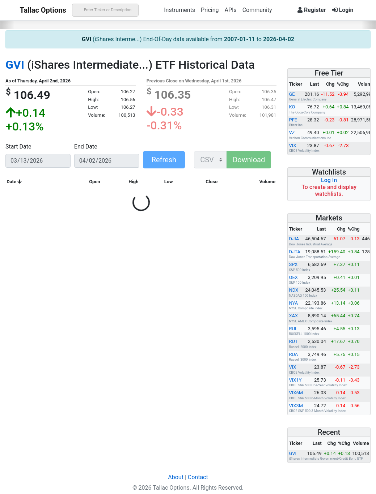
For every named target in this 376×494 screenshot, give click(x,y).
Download (249, 159)
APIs (230, 10)
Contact (198, 477)
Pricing (210, 10)
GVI (86, 39)
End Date (85, 146)
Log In (329, 180)
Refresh (164, 159)
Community (257, 10)
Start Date (18, 146)
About (175, 477)
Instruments (179, 10)
